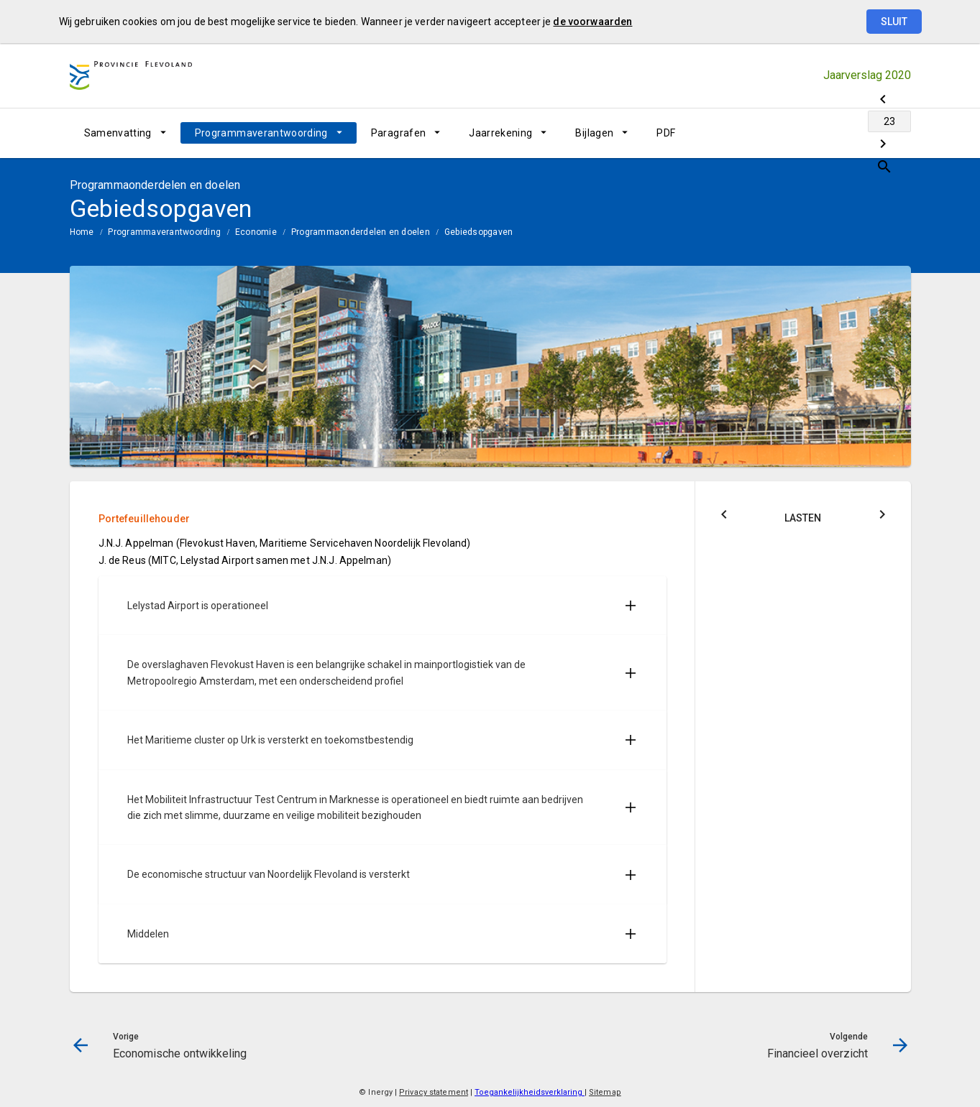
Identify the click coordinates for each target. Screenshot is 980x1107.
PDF (665, 133)
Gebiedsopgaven (478, 232)
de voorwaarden (592, 21)
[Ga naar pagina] (824, 133)
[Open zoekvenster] (895, 133)
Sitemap (605, 1092)
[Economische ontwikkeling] (787, 133)
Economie (256, 232)
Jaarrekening (500, 133)
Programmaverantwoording (261, 133)
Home (82, 232)
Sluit (894, 21)
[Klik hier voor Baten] (882, 517)
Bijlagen (594, 133)
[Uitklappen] (631, 605)
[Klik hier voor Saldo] (724, 517)
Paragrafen (398, 133)
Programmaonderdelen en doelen (360, 232)
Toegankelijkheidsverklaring (530, 1092)
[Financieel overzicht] (862, 133)
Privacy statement (433, 1092)
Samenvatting (118, 133)
